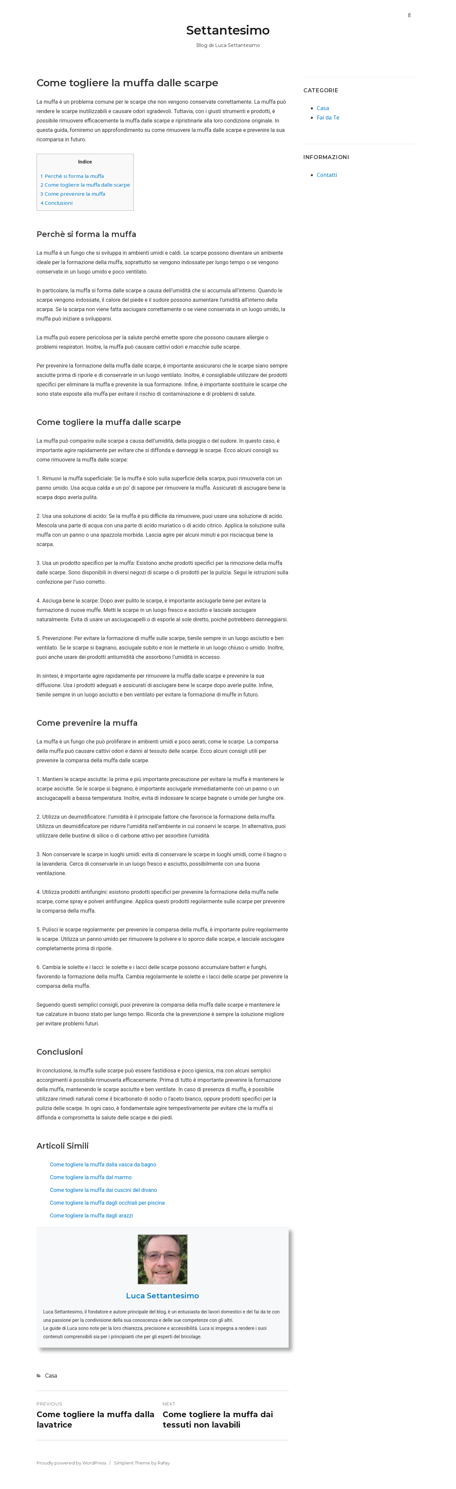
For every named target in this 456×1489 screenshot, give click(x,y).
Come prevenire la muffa (72, 193)
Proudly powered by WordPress (71, 1463)
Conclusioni (56, 202)
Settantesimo (228, 30)
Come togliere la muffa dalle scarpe (85, 184)
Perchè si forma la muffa (72, 176)
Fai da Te (328, 117)
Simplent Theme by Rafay (142, 1463)
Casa (51, 1376)
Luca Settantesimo (162, 1295)
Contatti (327, 175)
